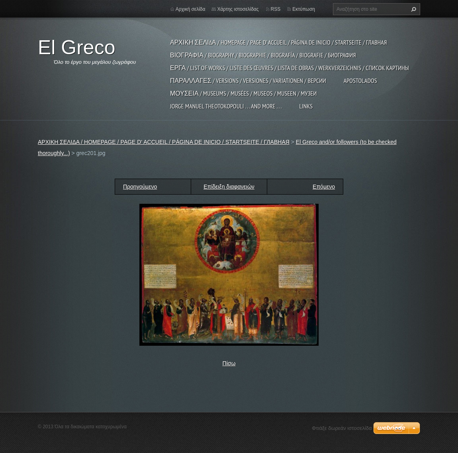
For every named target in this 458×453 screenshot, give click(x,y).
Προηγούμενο (140, 186)
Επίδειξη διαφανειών (229, 186)
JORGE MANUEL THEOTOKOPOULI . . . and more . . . (226, 106)
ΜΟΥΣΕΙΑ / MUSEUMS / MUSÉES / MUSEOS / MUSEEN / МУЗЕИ (243, 93)
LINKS (306, 106)
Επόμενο (324, 186)
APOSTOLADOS (360, 81)
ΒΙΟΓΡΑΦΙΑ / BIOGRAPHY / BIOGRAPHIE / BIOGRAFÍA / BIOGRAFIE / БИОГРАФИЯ (263, 55)
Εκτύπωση (303, 9)
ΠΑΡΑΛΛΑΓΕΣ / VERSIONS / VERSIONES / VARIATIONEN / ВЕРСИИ (248, 81)
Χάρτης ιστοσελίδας (237, 9)
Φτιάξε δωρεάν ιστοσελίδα (342, 428)
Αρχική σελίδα (191, 9)
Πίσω (229, 363)
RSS (276, 9)
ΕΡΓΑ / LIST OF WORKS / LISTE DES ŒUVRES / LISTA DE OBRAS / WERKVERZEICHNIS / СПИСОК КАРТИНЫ (289, 68)
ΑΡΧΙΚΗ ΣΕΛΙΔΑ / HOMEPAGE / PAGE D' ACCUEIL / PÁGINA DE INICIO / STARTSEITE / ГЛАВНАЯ (278, 42)
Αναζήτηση (413, 9)
